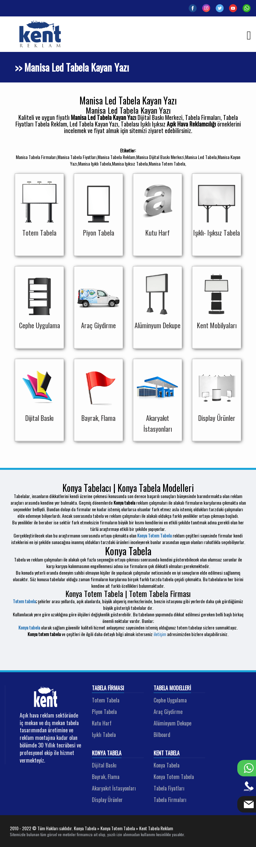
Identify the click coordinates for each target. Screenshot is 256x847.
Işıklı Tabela (104, 735)
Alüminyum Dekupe (172, 723)
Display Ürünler (107, 800)
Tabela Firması (108, 688)
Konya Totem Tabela (154, 535)
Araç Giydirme (168, 712)
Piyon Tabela (104, 712)
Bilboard (162, 735)
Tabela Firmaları (170, 800)
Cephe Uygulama (170, 700)
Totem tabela (24, 601)
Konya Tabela (106, 753)
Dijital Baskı (104, 765)
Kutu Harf (102, 723)
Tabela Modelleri (172, 688)
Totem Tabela (105, 700)
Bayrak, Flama (105, 777)
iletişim (160, 633)
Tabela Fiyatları (169, 788)
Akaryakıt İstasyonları (114, 788)
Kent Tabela (167, 753)
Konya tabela (29, 627)
